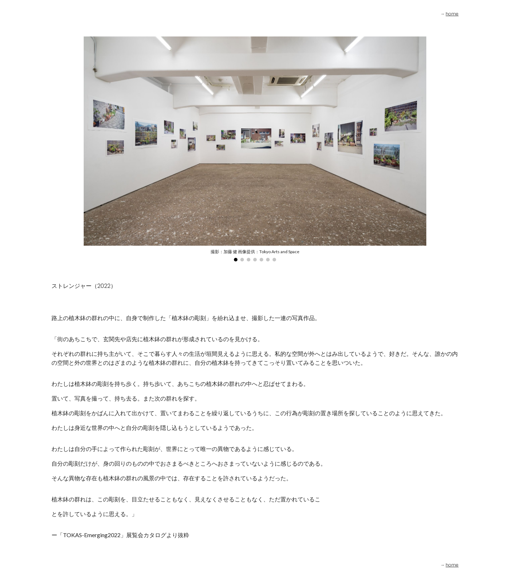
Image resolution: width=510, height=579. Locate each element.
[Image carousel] (255, 148)
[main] (431, 14)
